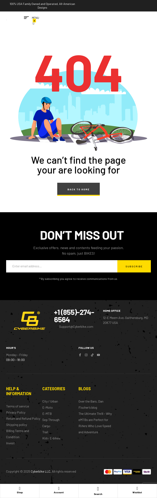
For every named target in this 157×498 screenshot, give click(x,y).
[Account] (59, 488)
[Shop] (20, 488)
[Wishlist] (137, 488)
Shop (20, 492)
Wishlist (137, 492)
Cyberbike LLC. (41, 471)
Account (59, 492)
